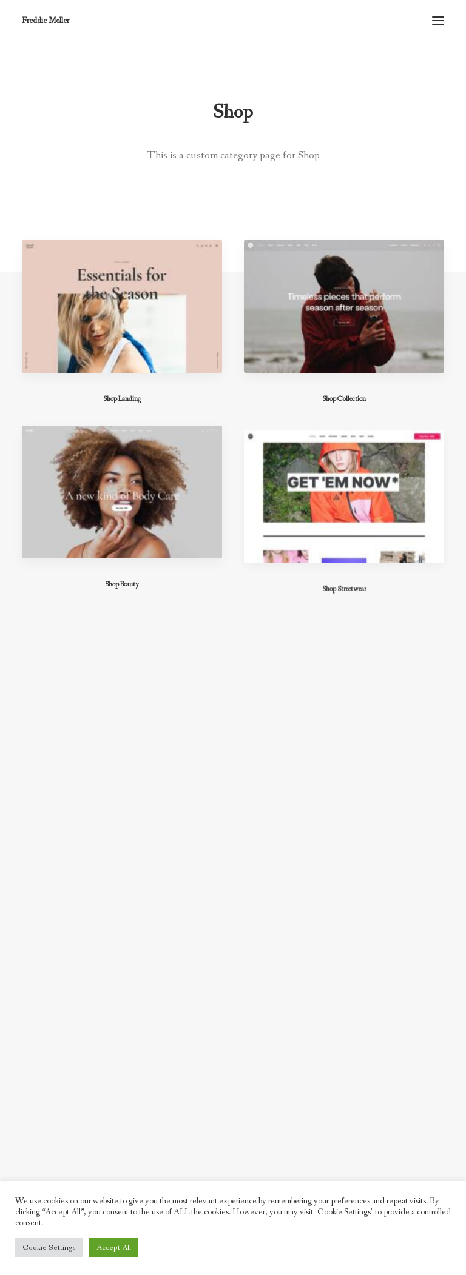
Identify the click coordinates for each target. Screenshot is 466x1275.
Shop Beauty (122, 595)
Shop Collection (344, 399)
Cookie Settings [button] (49, 1247)
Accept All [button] (113, 1247)
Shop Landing (122, 399)
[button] (438, 20)
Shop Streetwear (344, 627)
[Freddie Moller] (45, 20)
